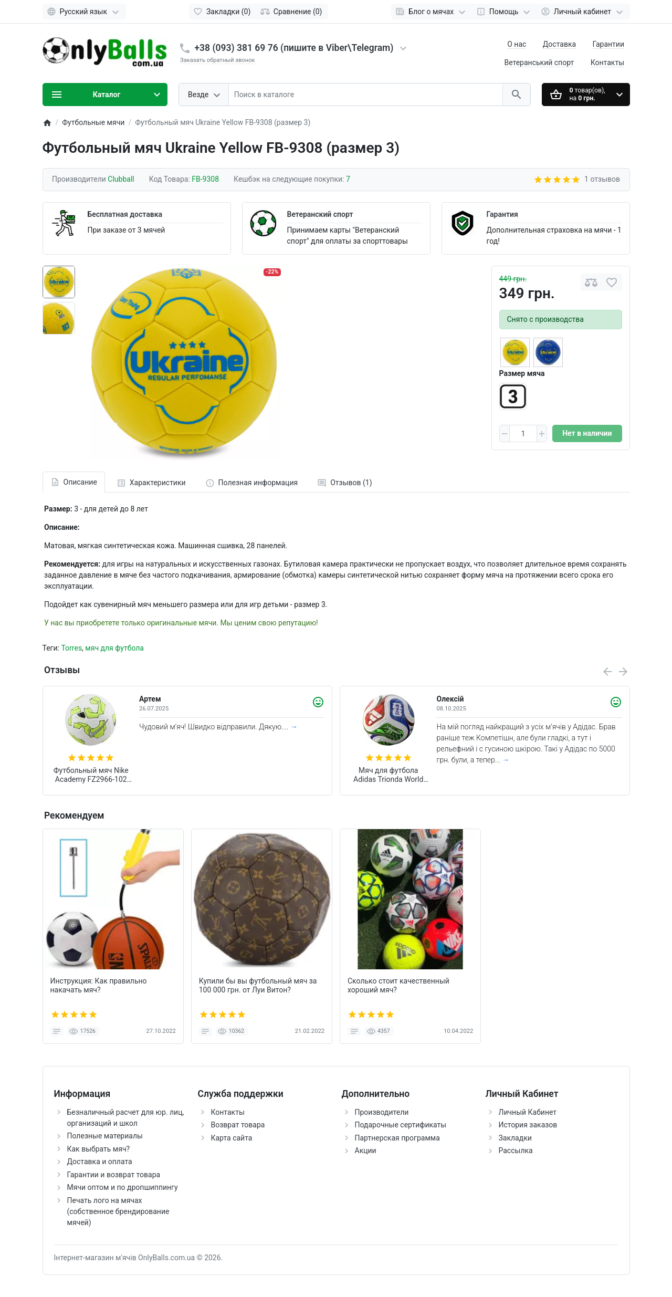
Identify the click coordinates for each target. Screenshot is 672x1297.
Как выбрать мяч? (98, 1149)
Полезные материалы (105, 1136)
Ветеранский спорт (320, 214)
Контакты (607, 62)
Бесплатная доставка (125, 214)
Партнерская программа (397, 1138)
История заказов (528, 1125)
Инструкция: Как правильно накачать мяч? (98, 985)
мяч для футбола (114, 648)
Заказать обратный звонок (217, 60)
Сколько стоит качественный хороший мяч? (398, 985)
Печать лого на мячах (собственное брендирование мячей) (118, 1211)
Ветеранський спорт (539, 62)
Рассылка (516, 1150)
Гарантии (608, 44)
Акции (365, 1150)
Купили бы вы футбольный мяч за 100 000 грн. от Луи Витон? (258, 985)
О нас (516, 44)
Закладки (515, 1138)
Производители (382, 1112)
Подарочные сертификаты (401, 1125)
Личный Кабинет (528, 1112)
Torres (71, 648)
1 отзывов (602, 179)
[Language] (84, 11)
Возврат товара (238, 1125)
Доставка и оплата (99, 1161)
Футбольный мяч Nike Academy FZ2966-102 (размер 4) (91, 775)
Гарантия (502, 214)
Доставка (559, 44)
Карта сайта (232, 1138)
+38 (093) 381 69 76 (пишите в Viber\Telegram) (294, 48)
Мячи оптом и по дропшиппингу (122, 1187)
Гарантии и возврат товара (114, 1174)
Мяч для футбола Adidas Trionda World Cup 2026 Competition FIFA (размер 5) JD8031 (388, 775)
